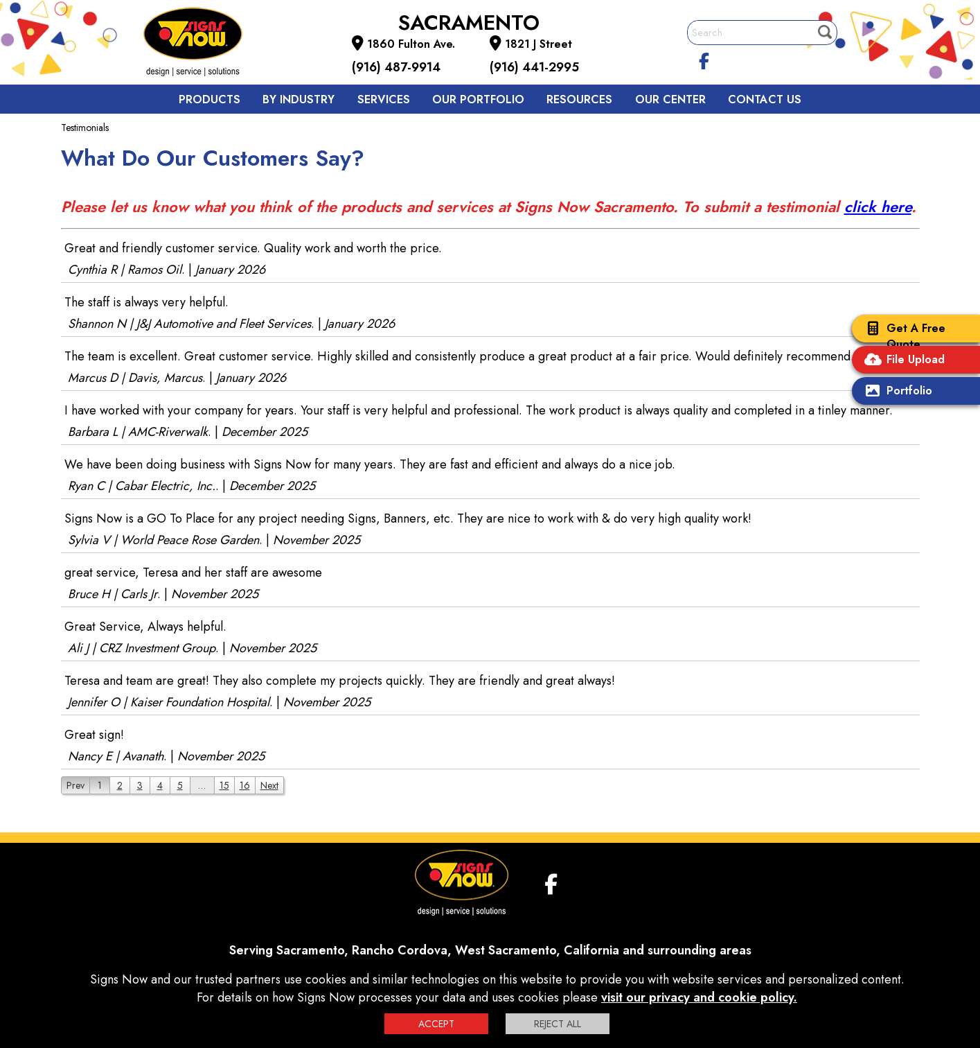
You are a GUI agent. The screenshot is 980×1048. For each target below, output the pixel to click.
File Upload (902, 360)
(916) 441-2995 (534, 67)
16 (245, 785)
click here (877, 206)
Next (269, 785)
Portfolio (895, 392)
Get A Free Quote (902, 336)
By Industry (298, 99)
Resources (579, 99)
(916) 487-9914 (396, 67)
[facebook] (703, 59)
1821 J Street (538, 44)
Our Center (670, 99)
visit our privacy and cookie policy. (699, 997)
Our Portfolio (478, 99)
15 (224, 785)
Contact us (764, 99)
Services (383, 99)
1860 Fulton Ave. (411, 44)
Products (209, 99)
